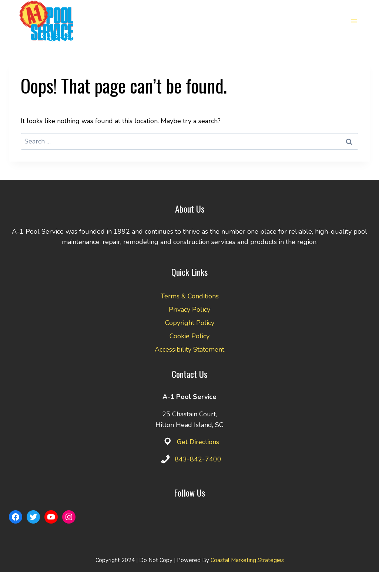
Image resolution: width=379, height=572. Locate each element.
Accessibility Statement (189, 349)
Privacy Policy (189, 309)
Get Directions (198, 441)
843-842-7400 (198, 459)
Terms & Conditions (190, 296)
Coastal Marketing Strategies (247, 560)
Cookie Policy (189, 336)
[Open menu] (353, 21)
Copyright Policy (189, 322)
